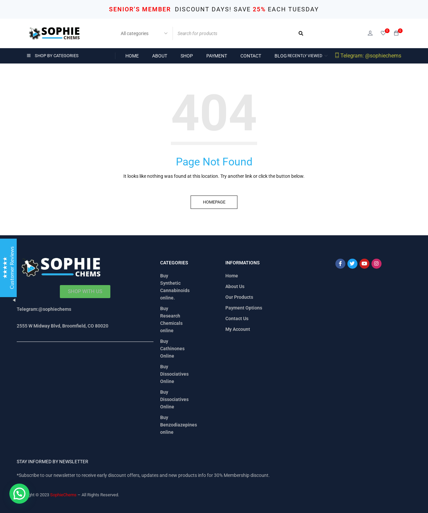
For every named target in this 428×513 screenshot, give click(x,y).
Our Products (239, 297)
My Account (237, 329)
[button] (19, 494)
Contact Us (236, 318)
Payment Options (243, 307)
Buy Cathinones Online (172, 349)
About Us (234, 286)
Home (231, 275)
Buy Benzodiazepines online (178, 425)
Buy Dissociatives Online (174, 374)
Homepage (214, 202)
